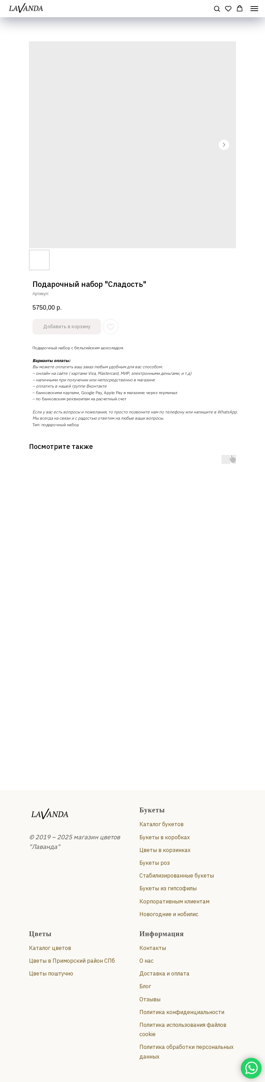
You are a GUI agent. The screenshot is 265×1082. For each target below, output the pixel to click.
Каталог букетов (161, 824)
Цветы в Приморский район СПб (72, 960)
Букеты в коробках (164, 837)
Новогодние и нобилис (168, 914)
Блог (145, 986)
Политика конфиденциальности (181, 1012)
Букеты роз (154, 862)
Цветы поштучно (51, 973)
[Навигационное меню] (254, 8)
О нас (146, 960)
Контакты (152, 947)
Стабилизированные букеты (176, 875)
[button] (217, 8)
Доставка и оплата (164, 973)
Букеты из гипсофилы (168, 888)
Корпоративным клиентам (174, 901)
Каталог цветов (50, 947)
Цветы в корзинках (164, 849)
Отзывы (149, 999)
